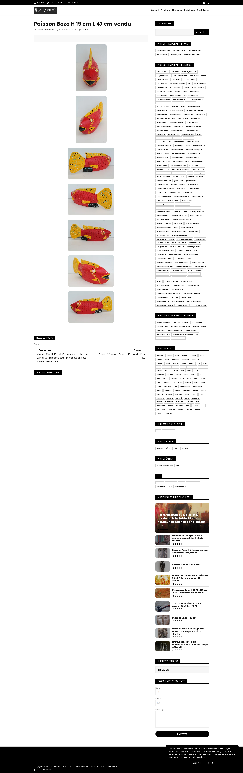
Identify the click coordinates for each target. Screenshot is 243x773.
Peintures (189, 10)
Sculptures (203, 10)
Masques (177, 10)
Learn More (198, 763)
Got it (210, 763)
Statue (84, 29)
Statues (165, 10)
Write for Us (73, 2)
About (60, 2)
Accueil (155, 10)
